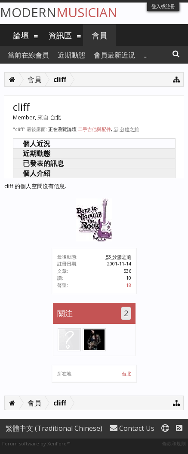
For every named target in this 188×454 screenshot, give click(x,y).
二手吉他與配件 (94, 129)
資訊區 (60, 35)
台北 (126, 373)
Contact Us (132, 428)
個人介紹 (36, 173)
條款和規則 (174, 443)
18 (128, 285)
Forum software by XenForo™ (36, 443)
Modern (58, 12)
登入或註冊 (163, 6)
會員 (99, 35)
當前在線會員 (28, 55)
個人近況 (36, 143)
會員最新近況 (114, 55)
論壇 (21, 35)
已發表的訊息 (43, 163)
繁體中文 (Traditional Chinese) (54, 428)
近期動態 (36, 153)
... (146, 55)
